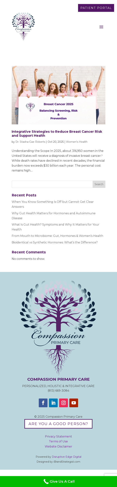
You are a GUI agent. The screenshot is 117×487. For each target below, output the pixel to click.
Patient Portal (96, 8)
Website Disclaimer (58, 446)
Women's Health (77, 141)
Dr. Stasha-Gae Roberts (30, 141)
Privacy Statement (58, 436)
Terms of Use (58, 441)
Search (99, 184)
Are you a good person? (58, 424)
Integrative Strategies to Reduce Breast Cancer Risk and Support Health (57, 134)
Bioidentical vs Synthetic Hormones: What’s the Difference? (55, 242)
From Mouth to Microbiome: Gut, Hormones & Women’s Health (57, 236)
